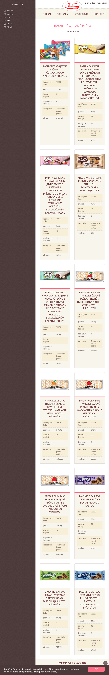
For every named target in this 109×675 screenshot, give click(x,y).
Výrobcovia (81, 14)
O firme (47, 14)
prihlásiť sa (90, 3)
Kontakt (99, 14)
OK (96, 669)
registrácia (102, 3)
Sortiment (63, 14)
